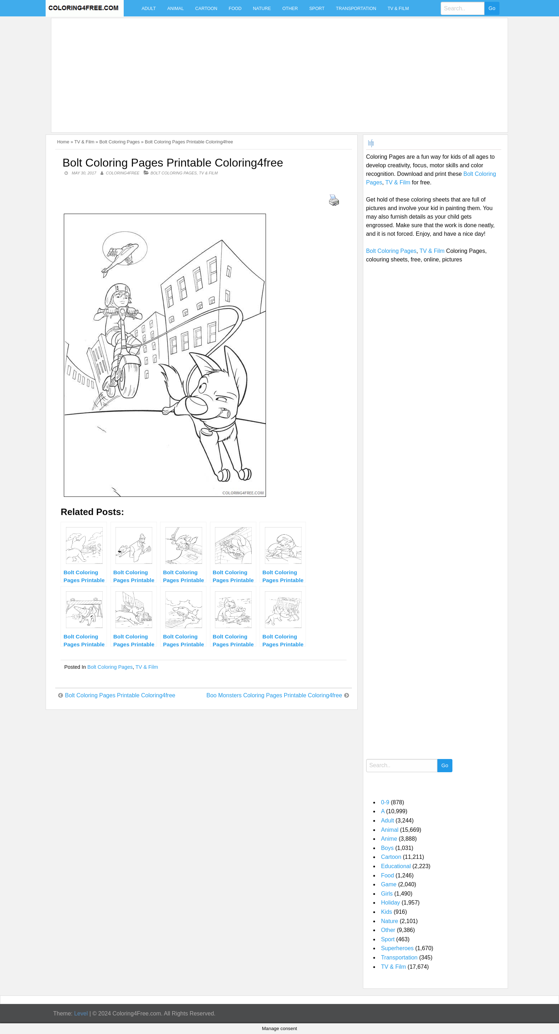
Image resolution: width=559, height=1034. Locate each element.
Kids (386, 912)
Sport (317, 8)
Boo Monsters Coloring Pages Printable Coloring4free (274, 695)
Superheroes (397, 948)
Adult (149, 8)
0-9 (385, 802)
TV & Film (398, 8)
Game (389, 884)
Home (63, 141)
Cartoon (206, 8)
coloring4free (122, 173)
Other (290, 8)
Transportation (356, 8)
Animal (175, 8)
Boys (387, 848)
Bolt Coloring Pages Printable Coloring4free (120, 695)
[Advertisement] (268, 71)
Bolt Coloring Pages (119, 141)
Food (235, 8)
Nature (262, 8)
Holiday (390, 903)
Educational (396, 866)
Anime (389, 839)
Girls (387, 894)
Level (81, 1013)
